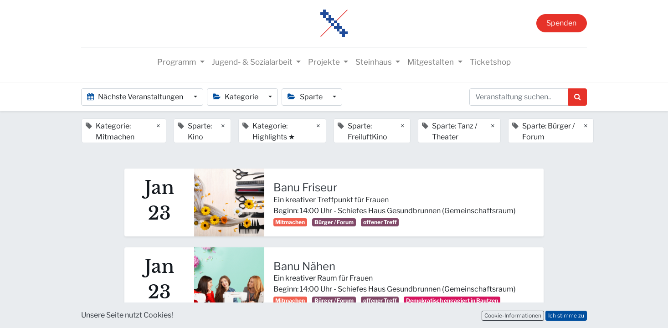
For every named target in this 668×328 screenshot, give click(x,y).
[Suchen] (577, 97)
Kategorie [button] (236, 96)
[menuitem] (490, 62)
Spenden (561, 23)
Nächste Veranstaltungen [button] (136, 96)
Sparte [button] (306, 96)
